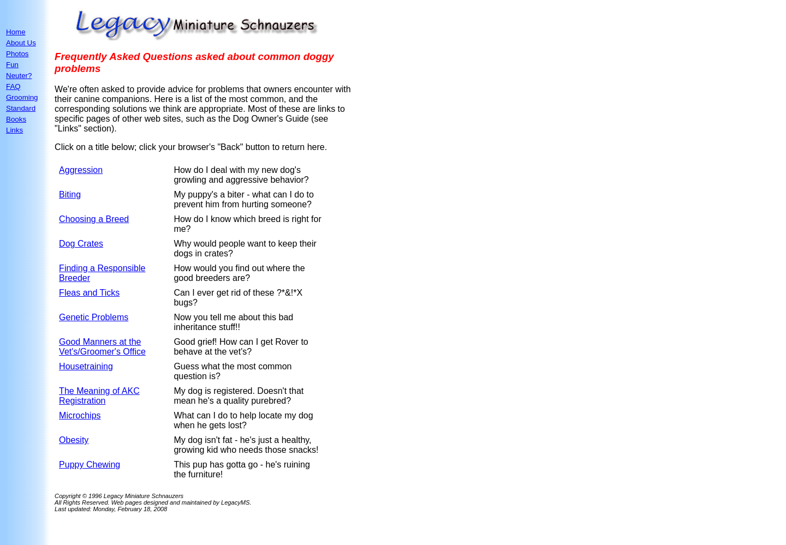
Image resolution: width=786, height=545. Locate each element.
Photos (17, 54)
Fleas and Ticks (89, 292)
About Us (21, 43)
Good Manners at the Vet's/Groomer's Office (102, 346)
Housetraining (86, 366)
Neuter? (19, 75)
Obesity (73, 440)
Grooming (22, 97)
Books (16, 119)
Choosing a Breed (94, 219)
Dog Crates (81, 243)
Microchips (79, 415)
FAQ (13, 86)
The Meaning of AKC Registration (99, 395)
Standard (20, 108)
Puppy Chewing (89, 464)
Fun (12, 65)
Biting (70, 194)
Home (16, 32)
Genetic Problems (93, 317)
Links (14, 130)
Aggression (81, 170)
